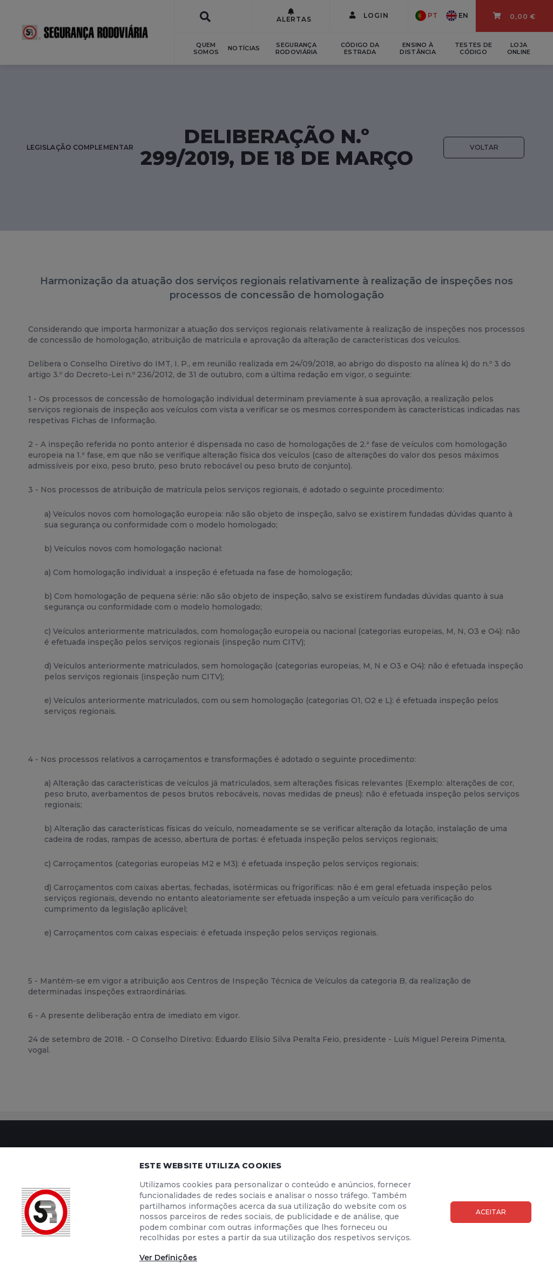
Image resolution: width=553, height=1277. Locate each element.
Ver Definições (168, 1257)
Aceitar (491, 1212)
